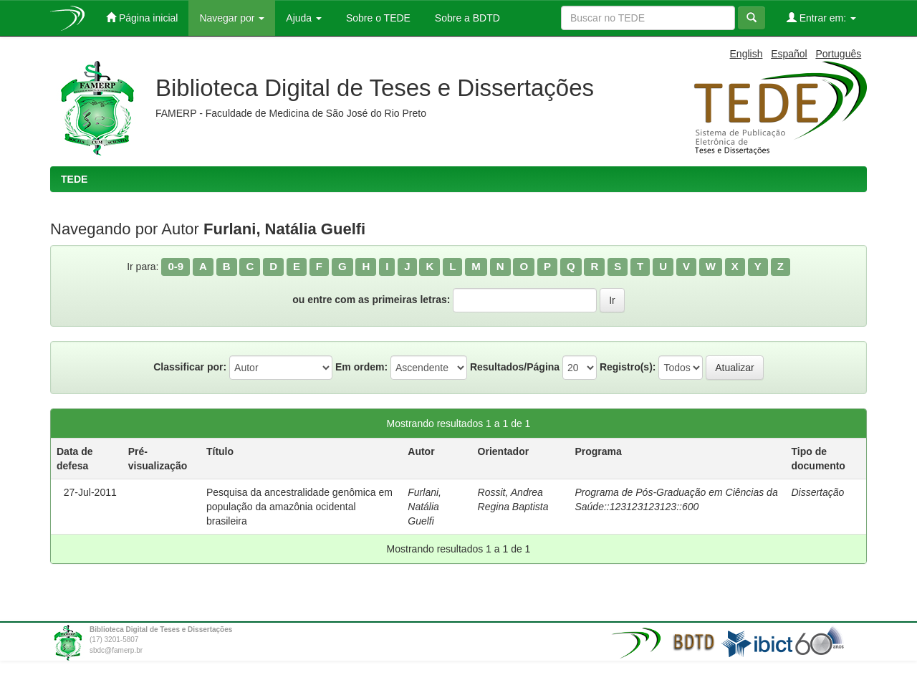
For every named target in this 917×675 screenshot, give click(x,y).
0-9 (175, 266)
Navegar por (231, 18)
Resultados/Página (515, 367)
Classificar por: (189, 367)
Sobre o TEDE (377, 18)
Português (838, 53)
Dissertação (817, 492)
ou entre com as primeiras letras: (371, 299)
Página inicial (142, 17)
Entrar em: (821, 17)
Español (789, 53)
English (746, 53)
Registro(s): (628, 367)
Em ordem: (361, 367)
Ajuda (304, 18)
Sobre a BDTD (466, 18)
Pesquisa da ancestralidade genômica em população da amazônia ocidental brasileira (299, 507)
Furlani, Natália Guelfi (424, 507)
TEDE (74, 179)
